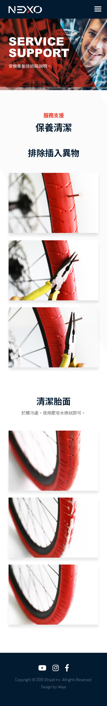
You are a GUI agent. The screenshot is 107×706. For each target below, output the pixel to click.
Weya (62, 686)
